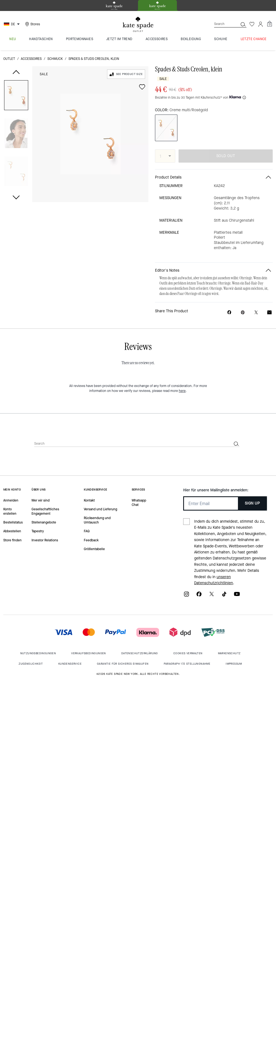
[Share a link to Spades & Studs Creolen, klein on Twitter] (256, 312)
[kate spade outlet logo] (138, 24)
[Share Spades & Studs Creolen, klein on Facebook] (229, 312)
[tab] (114, 5)
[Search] (221, 24)
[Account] (260, 24)
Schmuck (55, 59)
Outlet (9, 59)
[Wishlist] (252, 24)
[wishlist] (142, 87)
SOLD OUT (225, 155)
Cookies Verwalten (188, 653)
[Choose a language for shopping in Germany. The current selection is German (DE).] (12, 24)
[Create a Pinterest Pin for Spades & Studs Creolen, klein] (242, 312)
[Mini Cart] (269, 24)
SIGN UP (252, 503)
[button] (16, 96)
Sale (44, 74)
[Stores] (32, 24)
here (182, 391)
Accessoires (31, 59)
